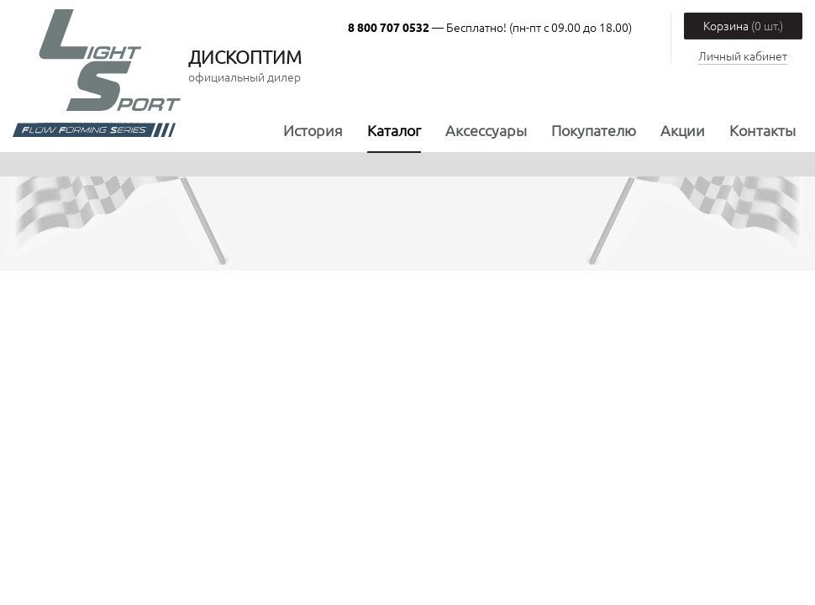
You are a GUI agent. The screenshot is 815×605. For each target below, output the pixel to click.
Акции (682, 129)
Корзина (743, 25)
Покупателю (593, 129)
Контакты (762, 129)
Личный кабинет (742, 55)
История (313, 129)
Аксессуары (486, 129)
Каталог (394, 129)
